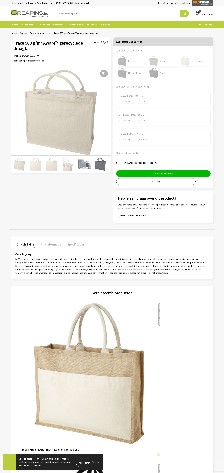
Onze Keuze (44, 24)
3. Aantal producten (128, 153)
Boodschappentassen (40, 33)
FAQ (199, 24)
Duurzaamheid (75, 24)
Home (15, 24)
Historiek (69, 398)
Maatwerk (58, 24)
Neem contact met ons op (133, 215)
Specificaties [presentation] (70, 243)
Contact (208, 24)
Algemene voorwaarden (177, 389)
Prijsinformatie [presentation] (47, 243)
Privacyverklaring (174, 398)
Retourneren (122, 398)
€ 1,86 (73, 358)
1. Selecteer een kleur (129, 50)
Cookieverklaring (174, 393)
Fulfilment (104, 24)
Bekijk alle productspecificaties (30, 60)
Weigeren (96, 462)
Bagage (23, 33)
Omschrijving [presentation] (24, 243)
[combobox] (117, 13)
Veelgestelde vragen (125, 393)
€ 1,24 (170, 354)
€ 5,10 (25, 358)
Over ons (69, 402)
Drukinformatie (73, 393)
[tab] (24, 244)
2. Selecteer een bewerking (132, 86)
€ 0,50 (122, 354)
